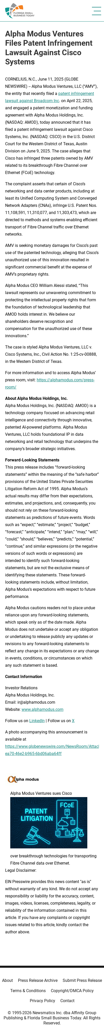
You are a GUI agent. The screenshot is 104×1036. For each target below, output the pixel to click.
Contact (67, 1000)
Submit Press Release (82, 980)
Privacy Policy (42, 1000)
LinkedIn (37, 720)
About (7, 980)
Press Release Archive (38, 980)
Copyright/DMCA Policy (72, 990)
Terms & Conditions (28, 990)
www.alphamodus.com (42, 709)
